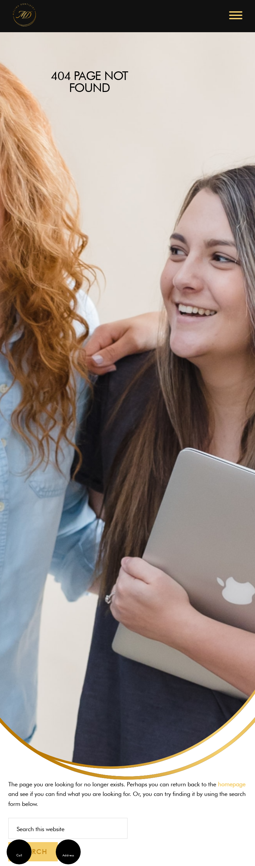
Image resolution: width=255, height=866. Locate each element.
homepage (231, 784)
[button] (235, 15)
